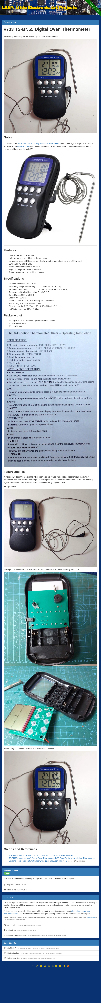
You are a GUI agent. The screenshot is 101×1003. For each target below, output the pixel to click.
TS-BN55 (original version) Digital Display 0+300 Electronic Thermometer (41, 855)
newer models (23, 146)
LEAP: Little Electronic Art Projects (39, 7)
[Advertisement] (50, 985)
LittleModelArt (91, 917)
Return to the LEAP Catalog (15, 890)
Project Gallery (22, 925)
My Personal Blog (29, 958)
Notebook (20, 930)
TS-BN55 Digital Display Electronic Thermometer (39, 144)
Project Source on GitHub (15, 885)
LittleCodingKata (32, 953)
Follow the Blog (35, 935)
